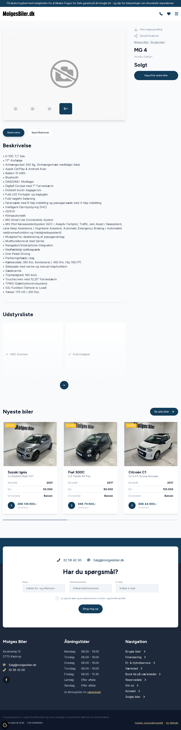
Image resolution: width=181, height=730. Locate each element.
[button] (111, 111)
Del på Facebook (146, 36)
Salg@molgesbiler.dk (105, 560)
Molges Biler (141, 42)
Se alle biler (164, 411)
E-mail (119, 582)
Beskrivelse (13, 132)
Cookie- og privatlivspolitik (149, 723)
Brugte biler (158, 42)
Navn (25, 582)
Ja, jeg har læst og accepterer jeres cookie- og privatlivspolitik (93, 598)
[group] (64, 74)
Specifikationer (40, 132)
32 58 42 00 (69, 560)
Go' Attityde (172, 723)
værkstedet (94, 692)
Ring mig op (90, 609)
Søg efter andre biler (156, 75)
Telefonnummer (77, 582)
